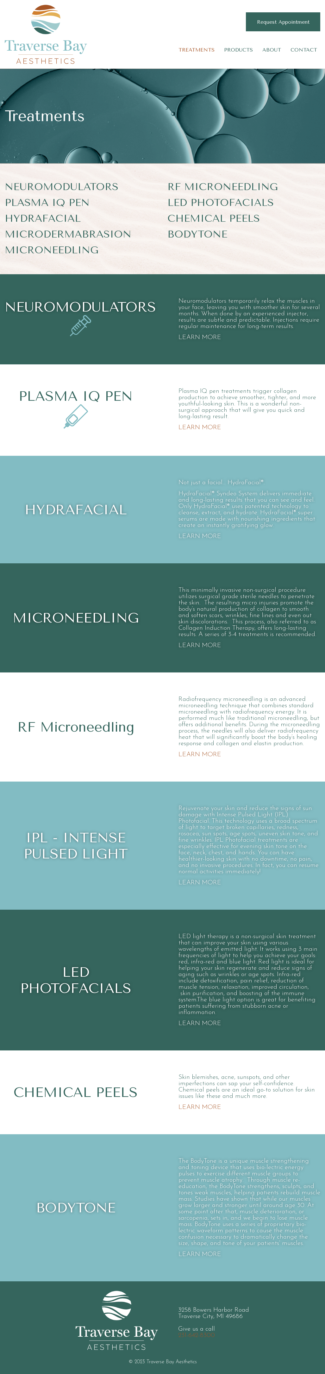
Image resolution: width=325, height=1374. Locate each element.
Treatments (196, 50)
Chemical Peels (213, 218)
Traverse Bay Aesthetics (46, 34)
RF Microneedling (222, 187)
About (271, 50)
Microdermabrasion (68, 234)
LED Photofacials (220, 202)
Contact (304, 50)
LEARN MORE (199, 337)
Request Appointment (283, 22)
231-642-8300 (196, 1335)
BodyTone (197, 234)
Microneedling (51, 250)
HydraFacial (43, 218)
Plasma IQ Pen (47, 202)
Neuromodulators (61, 187)
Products (238, 50)
